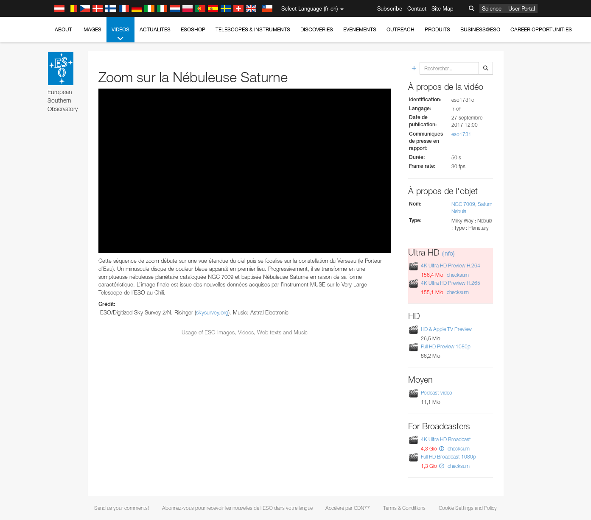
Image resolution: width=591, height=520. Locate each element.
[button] (441, 448)
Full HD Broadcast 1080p (448, 456)
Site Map (442, 8)
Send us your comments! (121, 508)
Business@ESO (480, 29)
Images (91, 29)
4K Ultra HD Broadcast (446, 439)
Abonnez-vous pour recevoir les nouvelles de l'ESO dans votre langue (237, 508)
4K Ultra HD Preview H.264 (450, 265)
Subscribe (389, 8)
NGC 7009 (463, 204)
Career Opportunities (541, 29)
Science (491, 8)
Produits (437, 29)
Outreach (401, 29)
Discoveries (316, 29)
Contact (416, 8)
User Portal (521, 8)
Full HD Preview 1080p (446, 346)
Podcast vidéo (436, 392)
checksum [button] (457, 275)
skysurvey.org (212, 312)
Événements (359, 29)
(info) (448, 253)
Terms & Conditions (404, 508)
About (63, 29)
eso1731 (461, 134)
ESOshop (193, 29)
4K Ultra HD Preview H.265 (450, 283)
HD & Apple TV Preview (446, 329)
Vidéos (120, 34)
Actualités (155, 29)
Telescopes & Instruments (253, 29)
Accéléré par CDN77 (347, 508)
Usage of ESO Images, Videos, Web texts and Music (245, 332)
